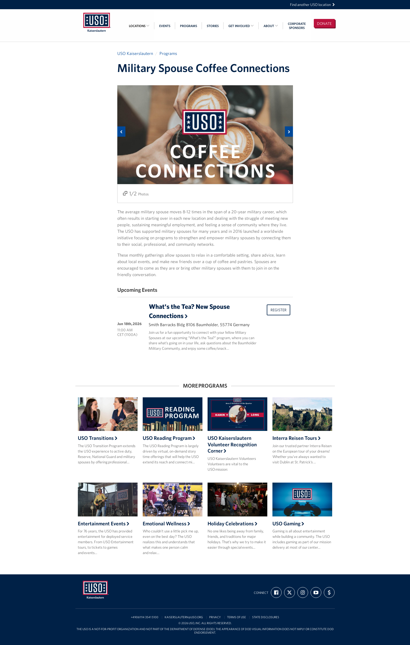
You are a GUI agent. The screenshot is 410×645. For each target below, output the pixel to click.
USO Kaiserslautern (135, 53)
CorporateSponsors (297, 26)
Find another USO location (312, 4)
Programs (188, 26)
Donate (324, 23)
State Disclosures (265, 617)
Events (164, 26)
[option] (205, 144)
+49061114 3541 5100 (144, 617)
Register (278, 309)
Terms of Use (236, 617)
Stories (213, 26)
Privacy (215, 617)
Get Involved (241, 26)
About (271, 26)
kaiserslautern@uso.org (184, 617)
